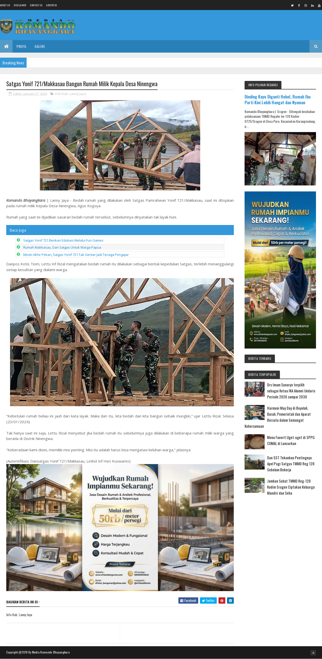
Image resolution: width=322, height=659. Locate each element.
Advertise (51, 5)
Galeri (40, 46)
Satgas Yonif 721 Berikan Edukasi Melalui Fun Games (63, 240)
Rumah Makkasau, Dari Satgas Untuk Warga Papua (62, 247)
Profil (22, 46)
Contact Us (36, 5)
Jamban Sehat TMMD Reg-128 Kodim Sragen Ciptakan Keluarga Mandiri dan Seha (291, 487)
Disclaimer (20, 5)
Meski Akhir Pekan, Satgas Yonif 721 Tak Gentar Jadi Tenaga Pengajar (76, 254)
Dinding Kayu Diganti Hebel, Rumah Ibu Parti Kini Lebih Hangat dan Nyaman (278, 99)
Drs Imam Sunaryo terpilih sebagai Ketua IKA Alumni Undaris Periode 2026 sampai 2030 (291, 390)
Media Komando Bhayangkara (51, 652)
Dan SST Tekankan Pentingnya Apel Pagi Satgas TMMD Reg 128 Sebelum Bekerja (290, 463)
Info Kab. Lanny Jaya (70, 93)
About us (5, 5)
